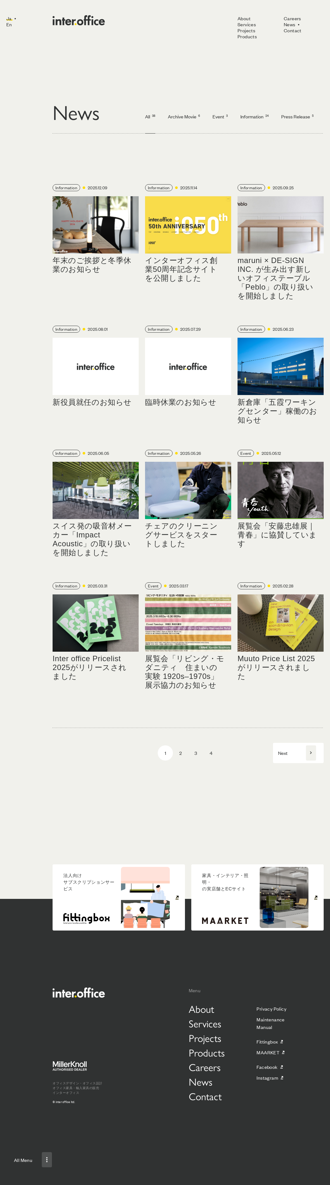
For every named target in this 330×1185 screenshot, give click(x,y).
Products (247, 36)
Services (247, 24)
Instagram (267, 1077)
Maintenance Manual (270, 1023)
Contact (292, 30)
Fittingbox (267, 1041)
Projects (246, 30)
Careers (292, 18)
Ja (9, 18)
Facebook (267, 1066)
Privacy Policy (271, 1008)
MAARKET (268, 1052)
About (244, 18)
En (9, 24)
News (289, 24)
